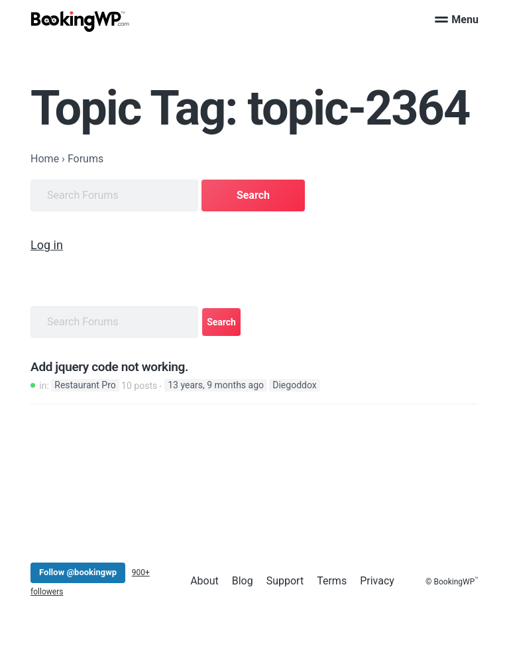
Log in (46, 245)
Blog (242, 580)
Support (285, 580)
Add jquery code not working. (109, 367)
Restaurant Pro (84, 385)
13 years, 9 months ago (216, 385)
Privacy (377, 580)
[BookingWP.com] (80, 21)
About (204, 580)
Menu (457, 19)
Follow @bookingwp (78, 572)
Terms (332, 580)
